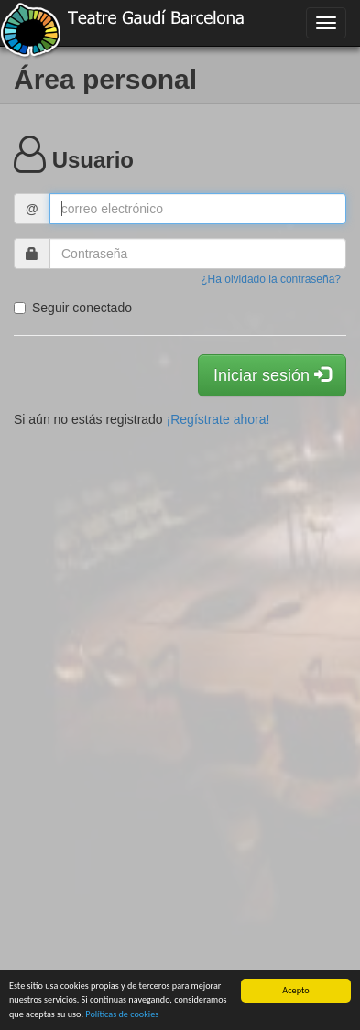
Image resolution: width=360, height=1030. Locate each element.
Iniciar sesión (272, 375)
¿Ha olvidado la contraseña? (271, 279)
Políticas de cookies (121, 1014)
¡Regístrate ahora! (218, 419)
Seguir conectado (73, 307)
